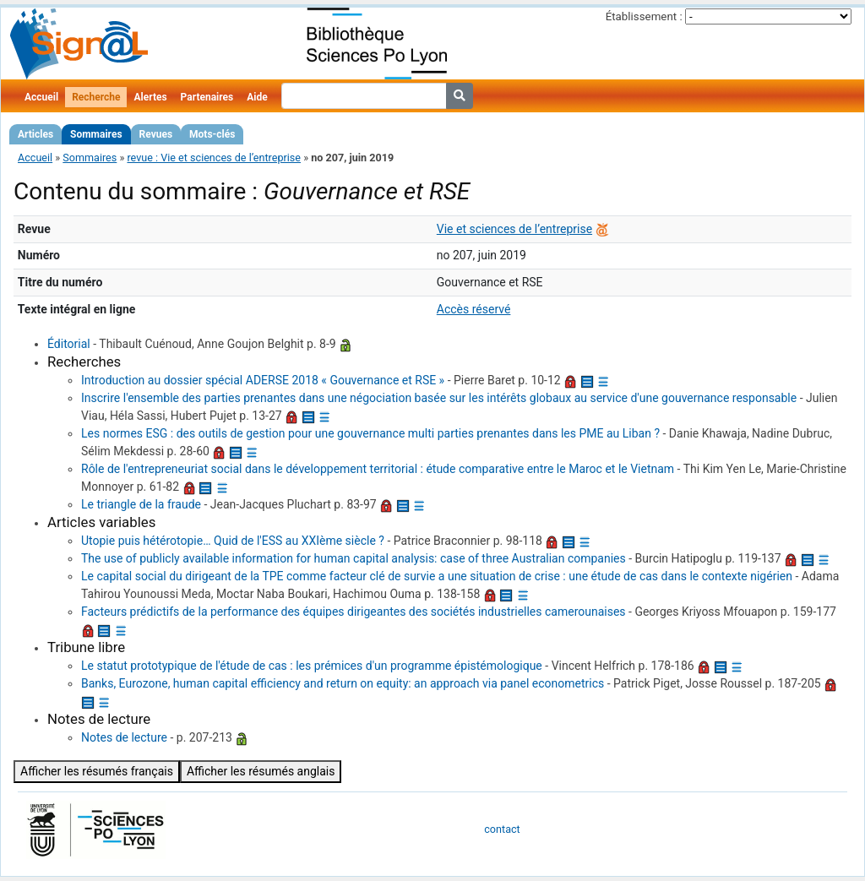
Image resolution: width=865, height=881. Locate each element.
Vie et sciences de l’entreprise (514, 229)
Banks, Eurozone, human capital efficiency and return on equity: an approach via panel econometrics (342, 683)
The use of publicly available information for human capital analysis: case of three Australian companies (353, 558)
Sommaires (96, 134)
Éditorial (68, 344)
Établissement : (644, 16)
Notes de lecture (124, 737)
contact (502, 829)
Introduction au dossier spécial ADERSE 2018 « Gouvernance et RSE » (262, 380)
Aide (257, 97)
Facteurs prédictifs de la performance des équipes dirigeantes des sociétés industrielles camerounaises (353, 611)
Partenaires (207, 97)
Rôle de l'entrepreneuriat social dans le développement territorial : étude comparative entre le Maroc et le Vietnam (377, 469)
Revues (156, 134)
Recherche (96, 97)
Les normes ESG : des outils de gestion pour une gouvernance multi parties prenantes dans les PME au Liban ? (370, 433)
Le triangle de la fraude (141, 504)
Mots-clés (212, 134)
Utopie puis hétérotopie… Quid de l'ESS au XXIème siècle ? (232, 540)
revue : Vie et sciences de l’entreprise (214, 157)
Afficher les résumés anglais (261, 771)
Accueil (41, 97)
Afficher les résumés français (96, 771)
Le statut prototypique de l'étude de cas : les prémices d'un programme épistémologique (311, 665)
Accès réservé (474, 309)
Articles (35, 134)
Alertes (149, 97)
